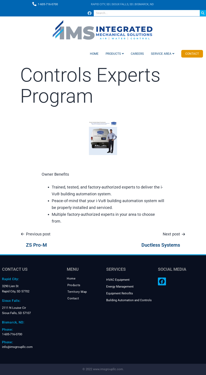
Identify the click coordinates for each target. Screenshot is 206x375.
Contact (192, 54)
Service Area (162, 54)
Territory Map (77, 292)
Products (115, 54)
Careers (137, 54)
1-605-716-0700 (48, 4)
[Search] (203, 13)
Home (94, 54)
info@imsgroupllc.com (17, 347)
